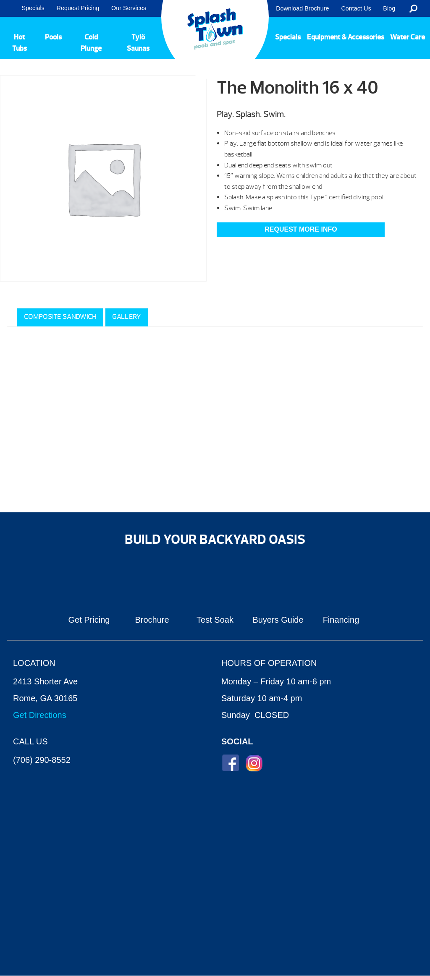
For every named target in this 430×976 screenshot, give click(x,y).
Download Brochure (302, 8)
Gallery (126, 317)
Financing (341, 619)
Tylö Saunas (138, 42)
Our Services (128, 8)
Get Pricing (89, 619)
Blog (389, 8)
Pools (53, 37)
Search (413, 8)
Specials (32, 8)
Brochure (152, 619)
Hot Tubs (19, 42)
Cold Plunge (91, 42)
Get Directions (39, 715)
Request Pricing (78, 8)
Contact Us (356, 8)
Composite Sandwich (60, 317)
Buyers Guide (277, 619)
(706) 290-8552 (42, 760)
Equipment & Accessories (345, 37)
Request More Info (301, 229)
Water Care (407, 37)
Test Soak (215, 619)
